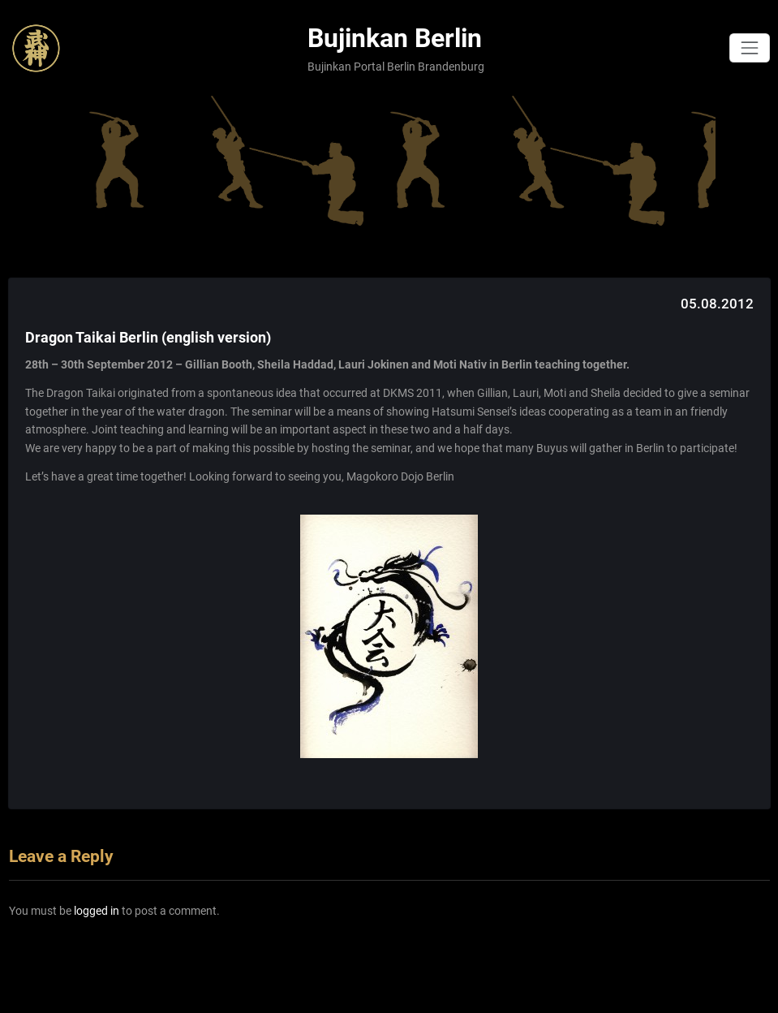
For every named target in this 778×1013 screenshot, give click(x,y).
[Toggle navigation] (749, 47)
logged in (96, 910)
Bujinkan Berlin (394, 39)
